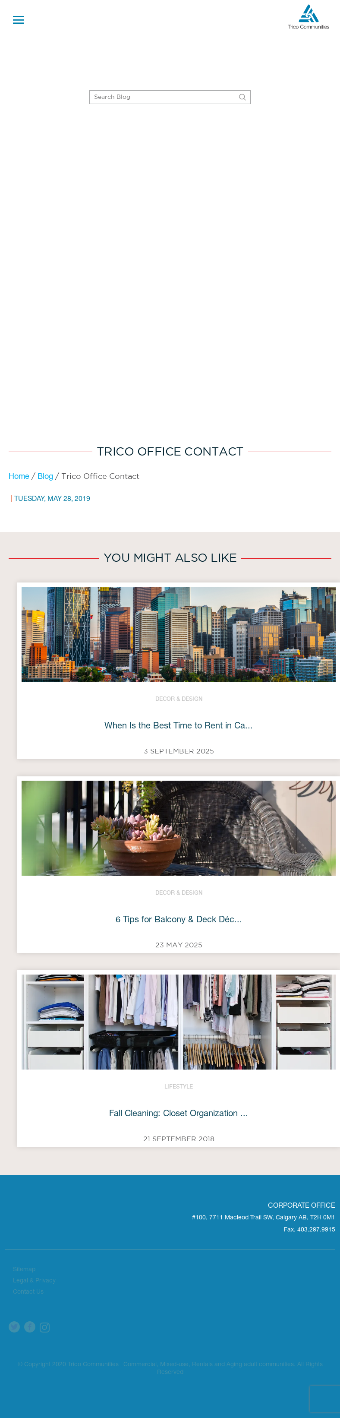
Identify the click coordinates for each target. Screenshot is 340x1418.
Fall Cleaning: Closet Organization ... (178, 1114)
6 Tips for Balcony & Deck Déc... (179, 920)
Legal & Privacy (34, 1281)
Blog (45, 477)
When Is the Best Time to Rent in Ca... (178, 726)
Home (19, 477)
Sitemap (24, 1270)
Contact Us (28, 1292)
